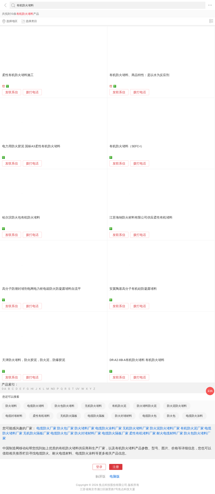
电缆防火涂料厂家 (108, 428)
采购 (210, 391)
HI (32, 388)
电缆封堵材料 (13, 415)
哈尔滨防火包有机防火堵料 (21, 217)
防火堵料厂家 (84, 428)
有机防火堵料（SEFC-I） (126, 146)
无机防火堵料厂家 (136, 428)
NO (53, 388)
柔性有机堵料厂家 (142, 433)
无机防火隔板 (68, 415)
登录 (99, 467)
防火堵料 (11, 405)
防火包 (171, 415)
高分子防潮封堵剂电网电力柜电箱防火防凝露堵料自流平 (41, 289)
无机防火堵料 (93, 405)
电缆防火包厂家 (62, 433)
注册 (116, 467)
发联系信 (11, 92)
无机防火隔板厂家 (36, 433)
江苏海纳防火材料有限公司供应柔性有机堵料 (140, 217)
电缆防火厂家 (46, 428)
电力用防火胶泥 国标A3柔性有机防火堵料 (31, 146)
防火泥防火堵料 (177, 405)
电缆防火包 (149, 415)
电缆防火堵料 (35, 405)
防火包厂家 (65, 428)
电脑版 (115, 476)
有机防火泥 (119, 405)
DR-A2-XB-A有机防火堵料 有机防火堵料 (136, 360)
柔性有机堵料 (41, 415)
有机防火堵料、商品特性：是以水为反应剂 (139, 75)
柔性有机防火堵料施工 (18, 75)
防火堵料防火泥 (147, 405)
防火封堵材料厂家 (88, 433)
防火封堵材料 (123, 415)
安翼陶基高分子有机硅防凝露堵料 (133, 289)
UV (77, 388)
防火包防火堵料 (64, 405)
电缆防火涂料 (194, 415)
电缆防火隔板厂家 (115, 433)
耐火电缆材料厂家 (170, 433)
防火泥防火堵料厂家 (165, 428)
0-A (4, 388)
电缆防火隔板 (96, 415)
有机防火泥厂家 (192, 428)
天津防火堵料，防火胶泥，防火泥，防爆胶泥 (33, 360)
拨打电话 (32, 92)
